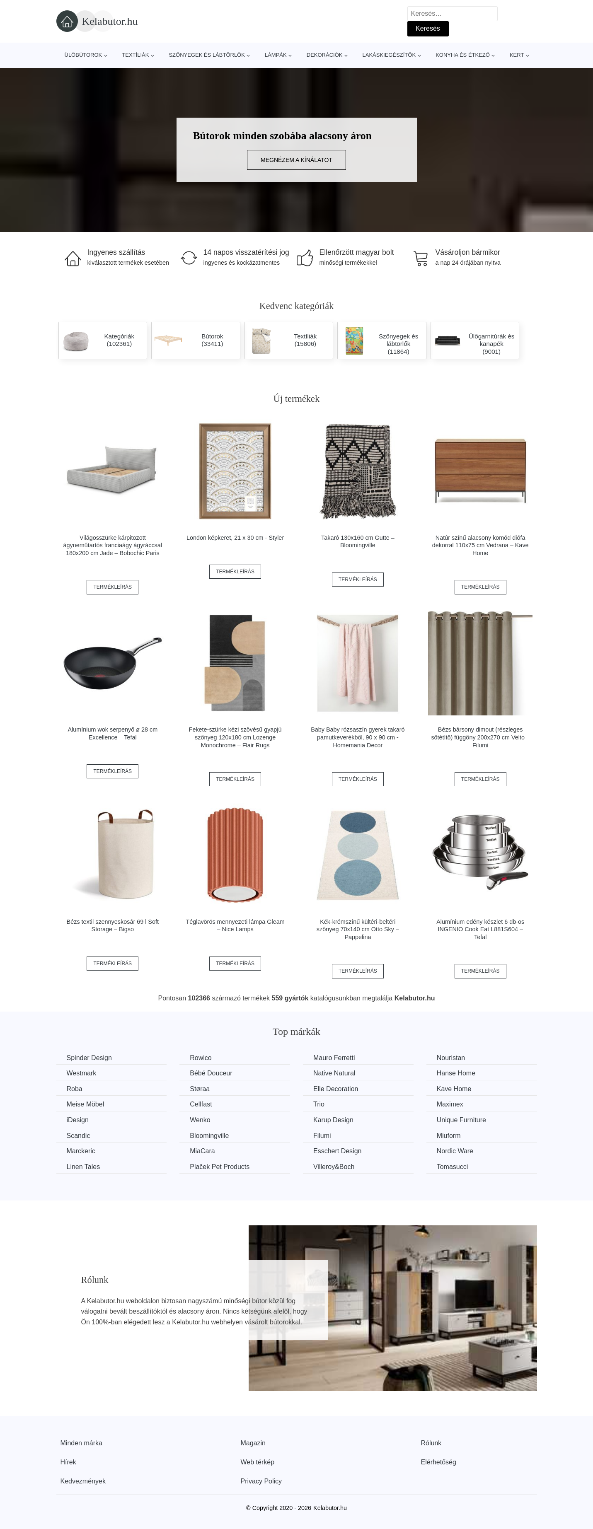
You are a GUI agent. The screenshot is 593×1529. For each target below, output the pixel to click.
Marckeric (81, 1151)
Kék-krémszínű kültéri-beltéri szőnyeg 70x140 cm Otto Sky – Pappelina (358, 929)
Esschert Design (337, 1151)
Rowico (200, 1057)
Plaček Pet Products (219, 1166)
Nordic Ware (455, 1151)
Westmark (82, 1073)
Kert (517, 55)
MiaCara (202, 1151)
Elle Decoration (335, 1088)
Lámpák (276, 55)
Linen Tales (83, 1166)
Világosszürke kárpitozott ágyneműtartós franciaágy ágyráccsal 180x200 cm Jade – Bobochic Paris (112, 545)
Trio (318, 1104)
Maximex (450, 1104)
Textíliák (135, 55)
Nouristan (451, 1057)
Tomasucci (452, 1166)
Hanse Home (456, 1073)
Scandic (78, 1135)
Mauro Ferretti (334, 1057)
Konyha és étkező (463, 55)
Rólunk (431, 1443)
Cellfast (201, 1104)
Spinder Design (89, 1057)
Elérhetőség (438, 1462)
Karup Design (333, 1119)
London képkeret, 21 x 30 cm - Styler (235, 537)
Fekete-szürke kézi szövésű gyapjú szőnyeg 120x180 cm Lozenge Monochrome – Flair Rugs (235, 737)
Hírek (68, 1462)
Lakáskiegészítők (389, 55)
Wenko (200, 1119)
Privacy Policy (261, 1481)
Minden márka (81, 1443)
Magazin (253, 1443)
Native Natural (334, 1073)
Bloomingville (209, 1135)
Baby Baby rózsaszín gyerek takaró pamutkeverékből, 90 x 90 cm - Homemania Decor (357, 737)
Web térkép (258, 1462)
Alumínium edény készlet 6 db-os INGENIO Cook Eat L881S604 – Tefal (480, 929)
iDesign (78, 1119)
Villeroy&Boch (333, 1166)
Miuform (449, 1135)
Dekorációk (325, 55)
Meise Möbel (85, 1104)
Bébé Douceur (211, 1073)
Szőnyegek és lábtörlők (207, 55)
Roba (74, 1088)
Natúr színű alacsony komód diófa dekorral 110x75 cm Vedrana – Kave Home (480, 545)
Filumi (322, 1135)
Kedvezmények (83, 1481)
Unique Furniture (461, 1119)
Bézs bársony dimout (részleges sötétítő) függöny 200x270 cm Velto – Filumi (480, 737)
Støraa (200, 1088)
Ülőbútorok (83, 55)
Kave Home (454, 1088)
